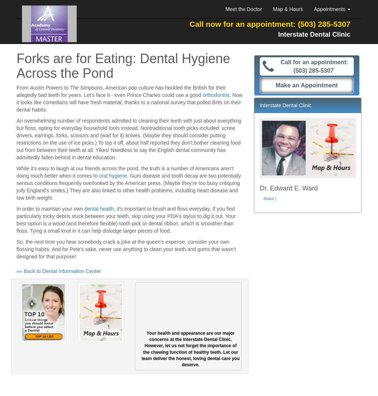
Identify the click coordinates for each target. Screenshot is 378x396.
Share (268, 198)
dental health (99, 209)
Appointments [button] (332, 9)
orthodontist (216, 95)
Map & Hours (288, 9)
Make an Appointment (307, 85)
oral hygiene (113, 176)
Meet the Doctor (243, 9)
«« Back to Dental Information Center (59, 271)
